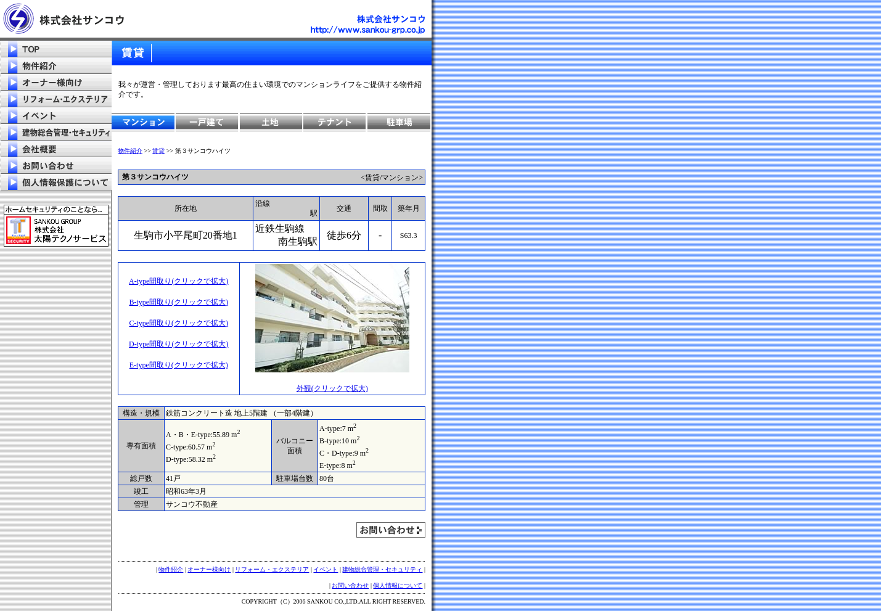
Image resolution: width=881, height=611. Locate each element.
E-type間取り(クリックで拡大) (178, 365)
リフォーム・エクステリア (272, 569)
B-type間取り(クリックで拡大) (178, 302)
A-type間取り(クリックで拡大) (178, 281)
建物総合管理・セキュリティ (382, 569)
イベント (325, 569)
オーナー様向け (209, 569)
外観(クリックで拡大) (332, 388)
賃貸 (158, 150)
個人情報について (397, 585)
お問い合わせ (350, 585)
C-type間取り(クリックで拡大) (178, 323)
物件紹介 (130, 150)
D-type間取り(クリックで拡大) (178, 344)
